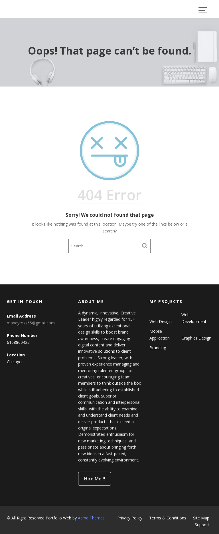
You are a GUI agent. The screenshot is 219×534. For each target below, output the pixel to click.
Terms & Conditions (167, 518)
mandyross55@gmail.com (30, 323)
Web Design (161, 321)
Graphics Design (196, 337)
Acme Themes (91, 518)
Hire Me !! (94, 478)
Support (202, 524)
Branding (158, 347)
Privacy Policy (129, 518)
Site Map (201, 518)
